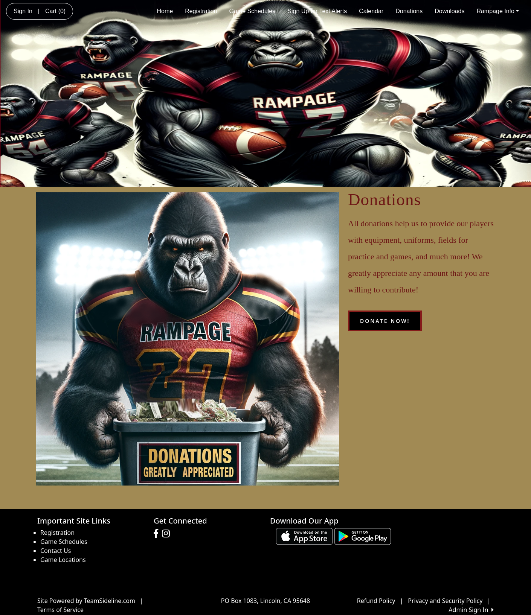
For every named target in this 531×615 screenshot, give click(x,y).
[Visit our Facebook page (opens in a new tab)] (158, 534)
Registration (201, 11)
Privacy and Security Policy (445, 601)
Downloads (449, 11)
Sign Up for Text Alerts (317, 11)
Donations (409, 11)
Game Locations (63, 560)
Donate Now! (385, 320)
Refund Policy (376, 601)
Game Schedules (252, 11)
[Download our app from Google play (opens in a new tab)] (362, 536)
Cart (55, 11)
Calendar (371, 11)
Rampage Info (497, 11)
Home (165, 11)
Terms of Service (60, 610)
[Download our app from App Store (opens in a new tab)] (304, 536)
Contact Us (55, 550)
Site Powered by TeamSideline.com (86, 601)
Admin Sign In (471, 610)
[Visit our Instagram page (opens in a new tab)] (168, 534)
